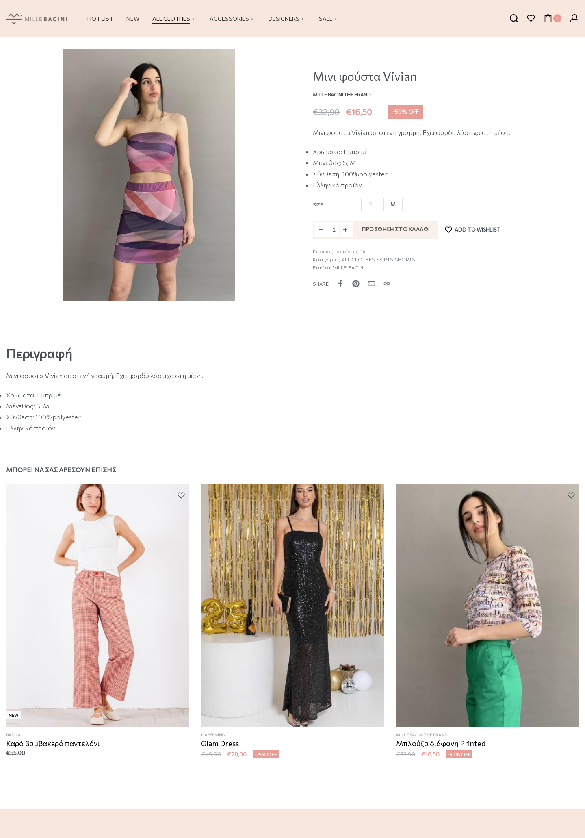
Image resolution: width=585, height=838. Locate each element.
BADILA (13, 737)
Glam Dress (221, 746)
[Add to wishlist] (472, 230)
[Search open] (513, 18)
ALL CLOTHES (358, 259)
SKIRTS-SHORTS (396, 259)
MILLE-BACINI (348, 267)
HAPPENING (214, 738)
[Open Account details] (574, 18)
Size (318, 204)
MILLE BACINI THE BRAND (423, 741)
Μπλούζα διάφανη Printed (441, 749)
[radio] (393, 204)
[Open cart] (553, 18)
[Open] (530, 18)
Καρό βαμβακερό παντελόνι (53, 744)
